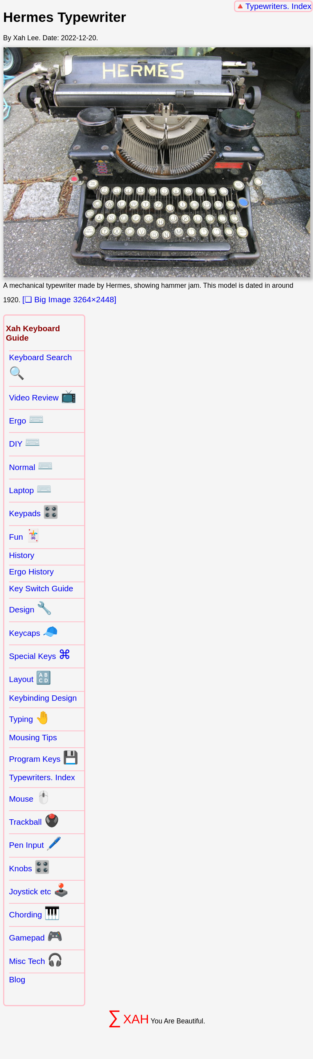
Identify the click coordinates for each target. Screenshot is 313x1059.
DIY (24, 442)
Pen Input (35, 843)
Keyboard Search (40, 366)
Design (30, 608)
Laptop (30, 488)
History (21, 555)
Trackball (34, 820)
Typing (30, 717)
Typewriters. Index (278, 6)
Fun (25, 535)
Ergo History (31, 571)
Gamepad (36, 936)
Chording (34, 913)
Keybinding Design (43, 697)
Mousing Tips (33, 737)
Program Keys (43, 757)
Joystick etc (39, 890)
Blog (17, 979)
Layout (30, 677)
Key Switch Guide (41, 588)
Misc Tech (36, 959)
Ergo (26, 419)
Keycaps (33, 631)
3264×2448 (93, 299)
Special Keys (40, 654)
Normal (31, 465)
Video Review (42, 396)
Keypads (34, 511)
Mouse (30, 797)
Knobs (29, 867)
